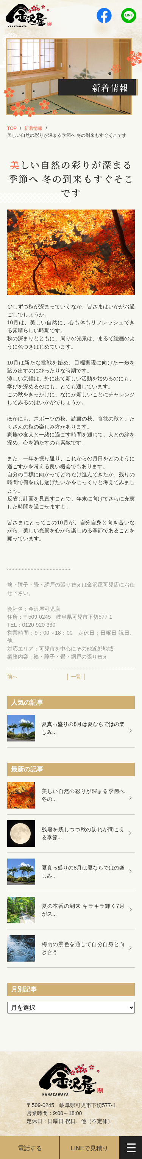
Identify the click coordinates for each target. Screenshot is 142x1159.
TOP (12, 128)
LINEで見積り (89, 1148)
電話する (30, 1148)
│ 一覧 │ (76, 677)
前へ (12, 677)
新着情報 (33, 128)
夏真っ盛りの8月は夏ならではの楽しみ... (83, 728)
